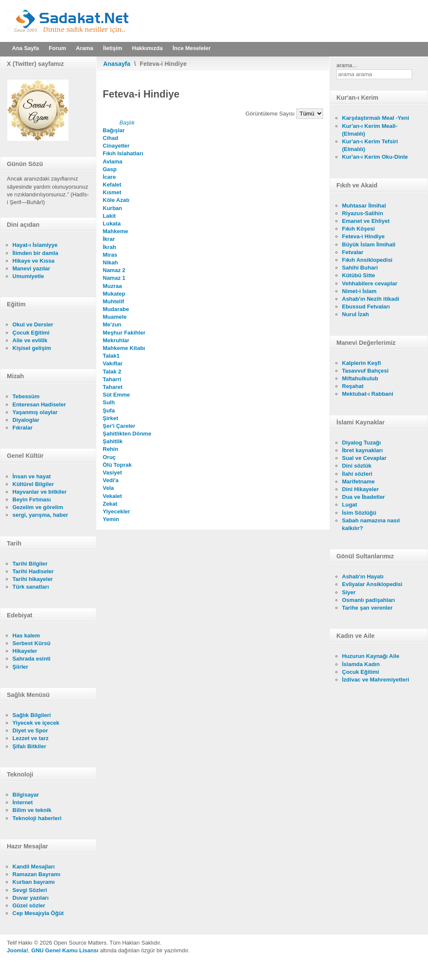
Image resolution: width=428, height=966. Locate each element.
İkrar (109, 239)
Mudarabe (116, 309)
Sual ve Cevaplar (364, 458)
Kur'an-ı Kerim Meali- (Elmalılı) (370, 130)
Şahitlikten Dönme (127, 433)
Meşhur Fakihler (124, 332)
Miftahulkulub (360, 378)
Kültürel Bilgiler (33, 484)
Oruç (109, 457)
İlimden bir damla (35, 253)
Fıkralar (22, 427)
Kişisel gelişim (31, 348)
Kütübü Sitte (358, 275)
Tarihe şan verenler (367, 607)
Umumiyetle (28, 276)
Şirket (110, 418)
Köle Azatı (116, 200)
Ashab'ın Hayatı (362, 576)
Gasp (110, 169)
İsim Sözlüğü (359, 513)
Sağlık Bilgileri (31, 715)
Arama (84, 48)
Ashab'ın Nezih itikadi (370, 299)
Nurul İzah (355, 314)
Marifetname (358, 481)
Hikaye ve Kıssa (33, 261)
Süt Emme (116, 394)
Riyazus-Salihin (362, 213)
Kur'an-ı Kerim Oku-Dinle (375, 157)
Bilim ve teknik (31, 810)
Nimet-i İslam (359, 291)
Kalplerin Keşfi (361, 363)
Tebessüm (25, 396)
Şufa (109, 410)
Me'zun (112, 324)
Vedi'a (111, 480)
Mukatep (114, 293)
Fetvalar (352, 252)
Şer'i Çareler (119, 426)
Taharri (112, 379)
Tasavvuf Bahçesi (365, 370)
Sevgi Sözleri (29, 890)
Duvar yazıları (30, 898)
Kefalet (112, 184)
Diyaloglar (25, 420)
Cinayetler (116, 145)
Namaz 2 (114, 270)
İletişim (112, 48)
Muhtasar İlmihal (364, 205)
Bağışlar (114, 130)
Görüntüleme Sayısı (271, 113)
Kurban (112, 208)
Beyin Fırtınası (31, 499)
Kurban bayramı (33, 882)
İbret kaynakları (362, 450)
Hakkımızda (147, 48)
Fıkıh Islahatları (123, 153)
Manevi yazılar (31, 268)
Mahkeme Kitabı (124, 348)
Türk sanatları (30, 587)
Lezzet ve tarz (30, 738)
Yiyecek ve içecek (35, 723)
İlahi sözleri (357, 474)
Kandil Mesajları (33, 866)
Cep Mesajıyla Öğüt (38, 913)
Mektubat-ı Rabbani (367, 394)
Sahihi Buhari (360, 267)
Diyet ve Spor (30, 730)
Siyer (349, 592)
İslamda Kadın (361, 664)
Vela (108, 488)
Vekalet (112, 496)
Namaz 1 (114, 278)
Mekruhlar (116, 340)
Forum (57, 48)
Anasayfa (117, 63)
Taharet (112, 387)
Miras (110, 255)
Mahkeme (115, 231)
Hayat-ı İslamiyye (35, 245)
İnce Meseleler (191, 48)
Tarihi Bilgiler (30, 563)
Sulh (109, 402)
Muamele (115, 317)
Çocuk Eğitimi (31, 332)
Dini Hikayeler (360, 489)
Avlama (112, 161)
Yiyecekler (116, 511)
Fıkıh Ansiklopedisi (367, 260)
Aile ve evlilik (30, 340)
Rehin (110, 449)
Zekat (110, 504)
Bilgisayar (25, 794)
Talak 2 (112, 371)
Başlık (126, 122)
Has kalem (26, 635)
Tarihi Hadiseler (33, 571)
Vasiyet (112, 472)
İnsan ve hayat (31, 476)
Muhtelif (113, 301)
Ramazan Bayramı (36, 874)
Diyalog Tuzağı (361, 442)
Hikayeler (24, 651)
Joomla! (17, 950)
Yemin (111, 519)
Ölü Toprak (117, 465)
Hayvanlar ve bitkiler (39, 492)
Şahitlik (112, 441)
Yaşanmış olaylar (35, 412)
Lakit (109, 216)
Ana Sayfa (25, 48)
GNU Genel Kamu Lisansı (64, 950)
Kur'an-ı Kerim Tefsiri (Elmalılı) (370, 145)
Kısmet (112, 192)
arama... (346, 65)
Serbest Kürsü (31, 643)
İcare (109, 177)
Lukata (112, 223)
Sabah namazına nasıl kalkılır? (371, 524)
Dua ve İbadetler (363, 497)
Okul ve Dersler (32, 324)
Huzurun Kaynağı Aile (370, 656)
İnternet (22, 802)
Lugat (349, 504)
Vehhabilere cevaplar (369, 283)
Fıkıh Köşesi (358, 228)
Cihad (110, 138)
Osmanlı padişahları (368, 600)
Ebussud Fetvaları (366, 306)
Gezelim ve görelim (37, 507)
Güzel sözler (28, 905)
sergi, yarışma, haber (40, 515)
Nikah (110, 262)
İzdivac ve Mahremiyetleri (375, 679)
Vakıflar (112, 363)
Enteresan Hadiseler (39, 404)
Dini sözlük (357, 465)
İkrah (109, 247)
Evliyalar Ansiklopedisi (372, 584)
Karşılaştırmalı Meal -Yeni (375, 118)
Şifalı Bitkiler (29, 746)
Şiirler (20, 667)
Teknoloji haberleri (37, 818)
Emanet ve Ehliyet (365, 221)
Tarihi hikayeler (32, 579)
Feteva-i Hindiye (363, 236)
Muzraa (112, 286)
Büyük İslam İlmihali (368, 244)
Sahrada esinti (31, 658)
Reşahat (353, 386)
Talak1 (111, 356)
